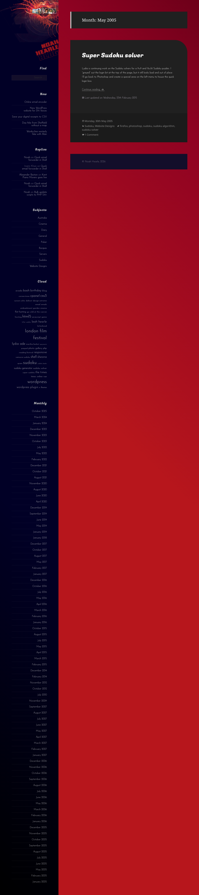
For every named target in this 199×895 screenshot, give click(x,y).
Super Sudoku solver (112, 55)
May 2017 (42, 562)
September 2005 (38, 845)
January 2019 (40, 532)
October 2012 (39, 689)
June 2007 (41, 725)
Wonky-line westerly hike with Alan (37, 132)
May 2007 (41, 731)
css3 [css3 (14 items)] (43, 296)
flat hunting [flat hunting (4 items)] (20, 312)
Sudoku (43, 260)
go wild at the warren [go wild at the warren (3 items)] (37, 312)
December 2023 (38, 429)
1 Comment (91, 134)
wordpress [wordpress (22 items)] (37, 382)
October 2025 (39, 411)
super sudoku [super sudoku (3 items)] (29, 373)
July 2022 (42, 447)
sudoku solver (90, 129)
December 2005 (38, 827)
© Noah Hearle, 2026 (94, 161)
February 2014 (39, 676)
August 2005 (40, 851)
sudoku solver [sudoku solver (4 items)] (40, 368)
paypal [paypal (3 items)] (24, 348)
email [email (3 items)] (37, 304)
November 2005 (38, 833)
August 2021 (40, 477)
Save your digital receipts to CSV (29, 117)
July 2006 (42, 791)
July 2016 (42, 592)
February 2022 (39, 459)
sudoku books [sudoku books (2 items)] (42, 363)
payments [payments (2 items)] (43, 344)
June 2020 (41, 495)
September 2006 (38, 779)
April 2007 (41, 737)
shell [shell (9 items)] (34, 357)
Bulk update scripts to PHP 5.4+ (37, 193)
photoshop (135, 126)
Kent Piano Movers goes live (35, 176)
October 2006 (39, 773)
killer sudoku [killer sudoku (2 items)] (26, 322)
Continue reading (93, 89)
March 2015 (40, 658)
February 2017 (39, 568)
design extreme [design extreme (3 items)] (40, 301)
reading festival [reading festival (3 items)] (26, 353)
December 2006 (38, 761)
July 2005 (42, 858)
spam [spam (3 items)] (19, 363)
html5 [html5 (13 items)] (26, 317)
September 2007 (38, 707)
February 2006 (39, 815)
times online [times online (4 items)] (37, 376)
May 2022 (41, 453)
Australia (42, 218)
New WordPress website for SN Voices (35, 109)
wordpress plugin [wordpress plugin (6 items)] (27, 387)
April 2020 (41, 501)
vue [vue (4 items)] (45, 376)
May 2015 (41, 646)
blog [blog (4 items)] (44, 291)
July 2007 (42, 719)
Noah (27, 157)
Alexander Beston (28, 175)
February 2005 (39, 876)
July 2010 (42, 695)
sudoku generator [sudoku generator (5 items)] (23, 368)
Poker (44, 242)
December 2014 (38, 670)
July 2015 (42, 640)
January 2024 (40, 423)
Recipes (43, 248)
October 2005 (39, 839)
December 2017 (38, 544)
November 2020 (38, 483)
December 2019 (38, 508)
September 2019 (38, 514)
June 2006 (41, 797)
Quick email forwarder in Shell (37, 158)
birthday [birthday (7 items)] (35, 290)
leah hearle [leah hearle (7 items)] (39, 321)
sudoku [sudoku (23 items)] (30, 363)
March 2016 (40, 610)
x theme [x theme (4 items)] (43, 387)
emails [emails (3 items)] (44, 304)
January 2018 (40, 538)
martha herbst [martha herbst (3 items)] (32, 344)
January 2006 (39, 821)
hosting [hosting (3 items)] (18, 317)
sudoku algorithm (163, 126)
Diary (44, 230)
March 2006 (40, 809)
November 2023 (38, 435)
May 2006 (41, 803)
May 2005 (41, 869)
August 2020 (40, 489)
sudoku (147, 126)
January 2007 (40, 755)
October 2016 (39, 586)
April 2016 (41, 604)
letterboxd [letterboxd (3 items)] (42, 326)
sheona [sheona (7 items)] (42, 357)
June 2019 (42, 520)
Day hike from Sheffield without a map (34, 124)
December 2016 (38, 580)
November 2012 (38, 683)
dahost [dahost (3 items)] (29, 301)
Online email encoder (35, 102)
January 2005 (39, 882)
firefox (124, 126)
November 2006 (38, 767)
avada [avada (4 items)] (19, 291)
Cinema (43, 224)
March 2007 (40, 743)
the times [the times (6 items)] (41, 372)
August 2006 (40, 785)
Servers (43, 254)
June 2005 (41, 864)
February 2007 (39, 749)
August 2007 (40, 713)
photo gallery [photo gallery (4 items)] (35, 348)
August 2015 (40, 634)
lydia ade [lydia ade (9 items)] (18, 343)
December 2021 (38, 465)
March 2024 (40, 417)
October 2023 (39, 441)
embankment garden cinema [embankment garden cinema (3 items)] (33, 308)
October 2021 (39, 471)
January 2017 (40, 574)
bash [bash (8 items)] (26, 290)
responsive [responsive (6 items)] (40, 352)
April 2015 (41, 652)
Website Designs (38, 266)
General (43, 236)
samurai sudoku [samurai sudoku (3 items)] (23, 357)
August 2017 (40, 556)
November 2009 (38, 701)
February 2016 (39, 616)
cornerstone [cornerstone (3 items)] (24, 296)
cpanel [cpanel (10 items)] (35, 296)
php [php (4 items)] (45, 348)
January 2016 (40, 622)
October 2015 (39, 628)
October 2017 (39, 550)
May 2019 (41, 526)
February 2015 (39, 664)
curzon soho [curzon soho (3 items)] (19, 301)
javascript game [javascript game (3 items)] (39, 317)
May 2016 (41, 598)
